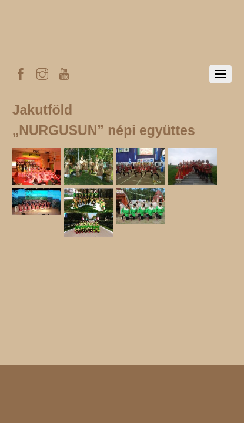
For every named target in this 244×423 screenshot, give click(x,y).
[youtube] (64, 72)
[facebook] (20, 72)
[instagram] (42, 72)
